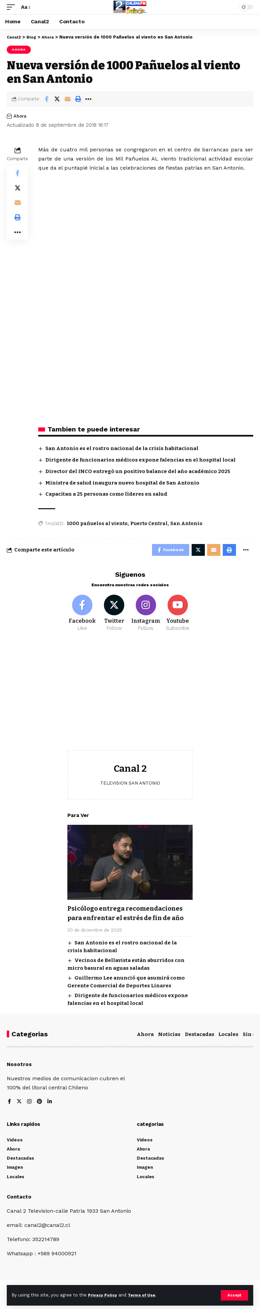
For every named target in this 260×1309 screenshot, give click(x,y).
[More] (88, 99)
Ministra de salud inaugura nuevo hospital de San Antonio (122, 483)
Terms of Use (145, 1295)
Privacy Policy (104, 1295)
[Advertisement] (130, 699)
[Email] (67, 99)
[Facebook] (82, 616)
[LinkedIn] (50, 1113)
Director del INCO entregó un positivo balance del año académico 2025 (137, 471)
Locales (228, 1046)
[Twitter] (114, 616)
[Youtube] (177, 616)
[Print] (78, 99)
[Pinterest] (40, 1113)
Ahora (19, 49)
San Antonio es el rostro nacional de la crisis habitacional (121, 448)
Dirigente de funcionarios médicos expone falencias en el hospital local (140, 460)
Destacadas (199, 1046)
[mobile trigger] (12, 6)
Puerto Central (149, 523)
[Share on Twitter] (57, 99)
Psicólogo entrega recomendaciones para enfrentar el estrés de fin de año (129, 921)
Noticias (169, 1046)
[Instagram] (146, 616)
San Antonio (186, 523)
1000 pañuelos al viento (97, 523)
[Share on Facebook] (46, 99)
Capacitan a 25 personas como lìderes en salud (106, 494)
